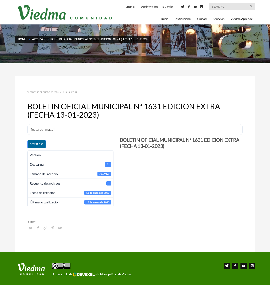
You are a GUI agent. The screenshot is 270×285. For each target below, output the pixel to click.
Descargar (36, 144)
